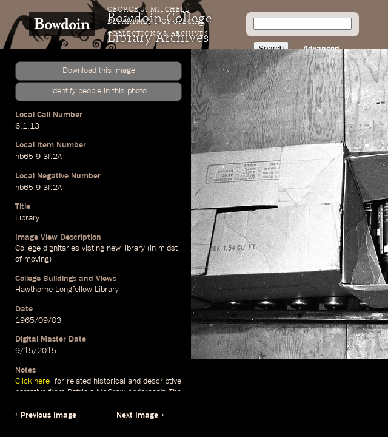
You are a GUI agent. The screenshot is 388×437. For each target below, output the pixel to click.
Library (27, 218)
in (153, 248)
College (28, 248)
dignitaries (61, 248)
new (114, 248)
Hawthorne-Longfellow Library (67, 289)
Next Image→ (140, 415)
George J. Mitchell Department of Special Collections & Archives (158, 21)
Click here (33, 381)
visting (93, 248)
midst (168, 248)
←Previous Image (45, 415)
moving (36, 259)
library (134, 248)
